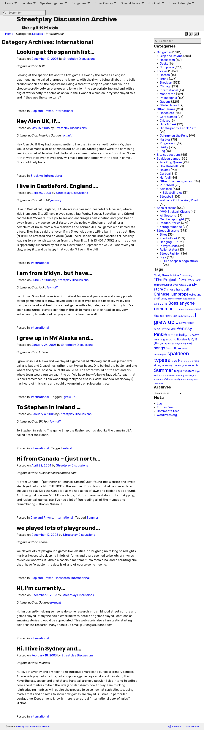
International (64, 111)
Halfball (165, 177)
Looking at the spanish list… (55, 52)
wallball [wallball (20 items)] (171, 375)
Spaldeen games (51, 3)
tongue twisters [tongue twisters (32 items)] (184, 371)
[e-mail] (67, 135)
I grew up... (70, 397)
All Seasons (168, 215)
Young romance (171, 227)
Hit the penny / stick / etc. (178, 128)
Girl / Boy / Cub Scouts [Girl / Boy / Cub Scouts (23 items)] (173, 316)
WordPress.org (167, 415)
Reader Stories (170, 223)
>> (196, 33)
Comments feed (168, 411)
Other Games (103, 3)
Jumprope (167, 67)
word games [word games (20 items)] (180, 379)
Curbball (165, 173)
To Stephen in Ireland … (49, 407)
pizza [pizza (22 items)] (188, 335)
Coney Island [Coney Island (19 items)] (167, 298)
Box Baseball (169, 166)
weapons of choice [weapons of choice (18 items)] (163, 379)
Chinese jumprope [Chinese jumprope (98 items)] (171, 294)
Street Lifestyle (180, 3)
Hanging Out (169, 242)
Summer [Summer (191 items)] (163, 370)
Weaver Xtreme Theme (186, 726)
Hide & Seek (168, 124)
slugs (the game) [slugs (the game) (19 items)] (183, 343)
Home (9, 3)
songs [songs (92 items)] (159, 347)
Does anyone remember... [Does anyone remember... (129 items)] (174, 306)
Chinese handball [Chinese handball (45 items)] (176, 289)
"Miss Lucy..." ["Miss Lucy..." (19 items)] (188, 275)
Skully (164, 147)
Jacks (164, 63)
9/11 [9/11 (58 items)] (184, 280)
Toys (163, 257)
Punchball (167, 185)
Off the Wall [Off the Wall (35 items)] (168, 329)
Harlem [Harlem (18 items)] (190, 316)
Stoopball (166, 196)
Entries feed (165, 407)
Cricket (165, 120)
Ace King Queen (171, 162)
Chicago (165, 86)
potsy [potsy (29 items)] (195, 335)
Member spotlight (172, 219)
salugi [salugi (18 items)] (171, 343)
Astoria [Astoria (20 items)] (182, 285)
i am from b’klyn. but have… (54, 273)
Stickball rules (172, 192)
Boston (165, 75)
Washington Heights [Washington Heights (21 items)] (186, 375)
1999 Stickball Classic (175, 211)
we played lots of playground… (58, 528)
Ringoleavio (168, 143)
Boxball (165, 170)
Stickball (154, 3)
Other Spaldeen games (176, 181)
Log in (161, 403)
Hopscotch (62, 578)
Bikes (163, 234)
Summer (92, 517)
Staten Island (169, 105)
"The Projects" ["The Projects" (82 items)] (167, 279)
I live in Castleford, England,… (57, 186)
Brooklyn (37, 175)
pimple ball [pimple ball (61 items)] (176, 335)
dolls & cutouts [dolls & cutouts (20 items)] (186, 309)
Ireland (67, 448)
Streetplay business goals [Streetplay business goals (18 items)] (174, 365)
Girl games (79, 3)
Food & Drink (169, 238)
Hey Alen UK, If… (38, 121)
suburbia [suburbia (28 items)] (193, 365)
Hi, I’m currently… (41, 588)
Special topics (130, 3)
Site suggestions (169, 154)
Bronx (164, 79)
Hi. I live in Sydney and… (49, 648)
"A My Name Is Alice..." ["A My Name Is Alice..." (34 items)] (167, 275)
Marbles (165, 139)
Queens (165, 101)
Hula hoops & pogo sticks (180, 261)
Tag (162, 151)
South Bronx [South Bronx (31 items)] (173, 348)
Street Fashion (170, 253)
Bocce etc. (167, 113)
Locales (26, 3)
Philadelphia (168, 98)
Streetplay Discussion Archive (66, 19)
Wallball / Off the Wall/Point (179, 200)
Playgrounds (169, 246)
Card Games (168, 117)
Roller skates (169, 249)
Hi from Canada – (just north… (58, 458)
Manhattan (167, 94)
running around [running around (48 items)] (165, 339)
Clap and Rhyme (42, 111)
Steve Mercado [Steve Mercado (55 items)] (180, 361)
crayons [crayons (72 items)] (160, 303)
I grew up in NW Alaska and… (55, 338)
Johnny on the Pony (174, 135)
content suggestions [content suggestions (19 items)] (184, 298)
